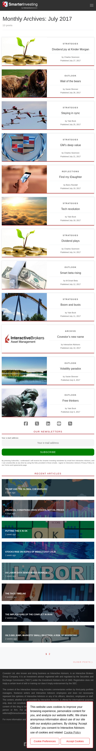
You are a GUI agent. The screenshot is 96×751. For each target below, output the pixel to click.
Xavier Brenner (71, 89)
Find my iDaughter (70, 176)
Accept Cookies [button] (75, 741)
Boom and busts (71, 304)
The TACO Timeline (15, 593)
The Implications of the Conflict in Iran (28, 614)
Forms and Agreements (13, 465)
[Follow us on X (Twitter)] (37, 423)
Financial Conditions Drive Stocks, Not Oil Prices (34, 510)
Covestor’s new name (70, 336)
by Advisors (29, 8)
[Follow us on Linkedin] (48, 423)
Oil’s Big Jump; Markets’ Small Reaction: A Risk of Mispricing (41, 635)
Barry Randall (72, 185)
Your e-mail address (48, 441)
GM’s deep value (70, 145)
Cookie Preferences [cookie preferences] (45, 741)
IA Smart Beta (72, 281)
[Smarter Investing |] (20, 4)
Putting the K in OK (16, 531)
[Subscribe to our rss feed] (70, 423)
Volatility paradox (70, 368)
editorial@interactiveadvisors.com (18, 713)
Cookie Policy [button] (72, 732)
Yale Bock (72, 121)
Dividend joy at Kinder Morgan (70, 49)
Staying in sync (70, 113)
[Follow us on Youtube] (59, 423)
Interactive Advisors (72, 344)
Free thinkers (70, 400)
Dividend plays (70, 240)
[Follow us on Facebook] (26, 423)
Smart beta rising (70, 272)
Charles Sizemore (71, 57)
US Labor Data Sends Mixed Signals (26, 573)
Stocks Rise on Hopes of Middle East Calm (30, 552)
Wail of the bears (70, 81)
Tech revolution (70, 209)
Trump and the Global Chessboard (26, 489)
